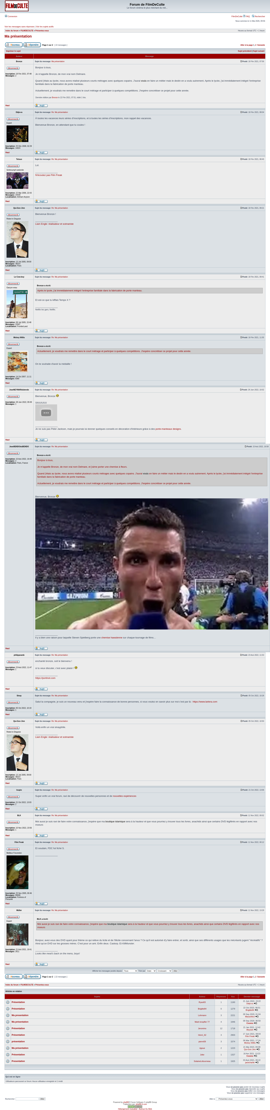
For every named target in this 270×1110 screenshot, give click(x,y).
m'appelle (45, 466)
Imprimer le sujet (13, 51)
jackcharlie (250, 1062)
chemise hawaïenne (111, 637)
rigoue (202, 1048)
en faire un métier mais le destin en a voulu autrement (177, 473)
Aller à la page (246, 45)
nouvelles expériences (124, 796)
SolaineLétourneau (202, 1061)
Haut (7, 106)
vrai (70, 466)
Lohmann (202, 1015)
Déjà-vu (250, 1003)
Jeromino (202, 1028)
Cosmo (250, 1023)
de (61, 466)
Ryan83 (202, 1002)
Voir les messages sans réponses (19, 26)
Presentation (18, 1061)
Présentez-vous (42, 31)
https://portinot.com (45, 678)
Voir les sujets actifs (45, 26)
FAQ (246, 16)
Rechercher (258, 16)
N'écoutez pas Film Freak (48, 175)
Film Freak (250, 1036)
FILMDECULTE (27, 31)
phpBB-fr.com (141, 1104)
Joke (202, 1055)
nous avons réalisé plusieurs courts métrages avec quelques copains (98, 473)
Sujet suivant (258, 51)
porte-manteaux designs (168, 429)
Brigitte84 (202, 1009)
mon (65, 466)
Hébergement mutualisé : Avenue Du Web (135, 1109)
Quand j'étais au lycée (49, 473)
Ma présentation (18, 36)
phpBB (126, 1102)
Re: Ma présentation (59, 112)
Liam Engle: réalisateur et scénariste (54, 224)
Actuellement (44, 483)
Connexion (11, 16)
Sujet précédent (245, 51)
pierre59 (202, 1041)
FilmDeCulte (237, 16)
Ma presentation (20, 1015)
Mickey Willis (250, 1043)
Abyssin (249, 1030)
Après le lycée (214, 473)
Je (38, 466)
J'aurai (138, 473)
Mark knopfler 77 (202, 1022)
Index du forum (12, 31)
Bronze (55, 98)
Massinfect (250, 1016)
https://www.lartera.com (205, 701)
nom (75, 466)
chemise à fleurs (118, 466)
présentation (18, 1041)
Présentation (18, 1002)
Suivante (261, 45)
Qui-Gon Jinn (250, 1049)
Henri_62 (202, 1035)
